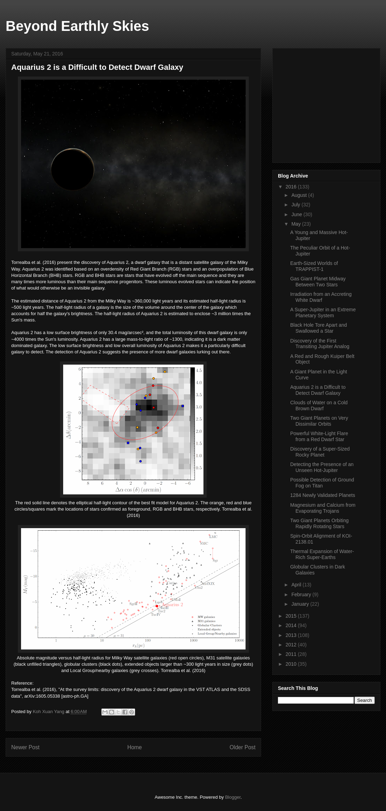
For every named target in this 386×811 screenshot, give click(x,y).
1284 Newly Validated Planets (322, 495)
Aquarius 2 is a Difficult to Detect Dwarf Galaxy (318, 390)
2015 (292, 616)
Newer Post (25, 747)
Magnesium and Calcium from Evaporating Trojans (322, 508)
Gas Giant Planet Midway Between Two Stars (318, 281)
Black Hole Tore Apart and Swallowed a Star (318, 328)
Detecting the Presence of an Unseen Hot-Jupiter (322, 467)
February (301, 594)
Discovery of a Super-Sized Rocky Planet (320, 452)
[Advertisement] (330, 103)
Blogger (232, 797)
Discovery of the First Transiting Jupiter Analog (320, 344)
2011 (292, 654)
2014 (292, 625)
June (297, 214)
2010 (292, 664)
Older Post (242, 747)
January (300, 604)
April (296, 584)
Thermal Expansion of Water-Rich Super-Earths (322, 554)
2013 (292, 635)
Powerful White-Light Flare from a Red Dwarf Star (319, 436)
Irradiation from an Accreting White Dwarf (321, 297)
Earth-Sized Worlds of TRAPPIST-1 (314, 266)
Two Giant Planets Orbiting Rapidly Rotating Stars (319, 523)
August (299, 195)
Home (134, 747)
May (296, 224)
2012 (292, 644)
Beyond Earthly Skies (77, 26)
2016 (292, 187)
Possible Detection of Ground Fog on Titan (322, 482)
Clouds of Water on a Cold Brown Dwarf (319, 405)
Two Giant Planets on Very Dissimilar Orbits (319, 421)
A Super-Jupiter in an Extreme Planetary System (323, 312)
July (296, 204)
